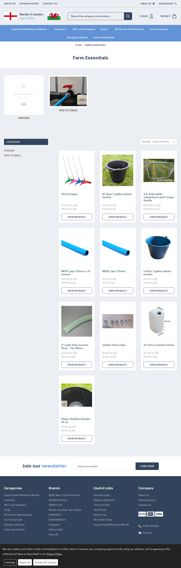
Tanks (105, 29)
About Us (9, 3)
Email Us (146, 3)
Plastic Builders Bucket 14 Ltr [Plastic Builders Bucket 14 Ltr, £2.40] (75, 420)
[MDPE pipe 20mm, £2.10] (118, 247)
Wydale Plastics (58, 499)
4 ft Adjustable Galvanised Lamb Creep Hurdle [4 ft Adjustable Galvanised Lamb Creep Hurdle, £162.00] (158, 197)
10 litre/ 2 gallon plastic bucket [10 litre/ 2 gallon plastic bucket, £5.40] (117, 195)
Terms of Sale (102, 504)
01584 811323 (166, 3)
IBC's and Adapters (84, 29)
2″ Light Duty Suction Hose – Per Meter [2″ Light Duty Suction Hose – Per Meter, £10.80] (74, 346)
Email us (147, 532)
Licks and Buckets (103, 37)
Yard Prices (100, 509)
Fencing (9, 150)
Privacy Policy (54, 553)
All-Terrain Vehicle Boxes (129, 29)
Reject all (25, 562)
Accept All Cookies (46, 562)
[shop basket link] (168, 16)
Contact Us (49, 3)
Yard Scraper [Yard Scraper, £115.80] (69, 194)
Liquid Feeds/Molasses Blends (30, 29)
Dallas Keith (56, 529)
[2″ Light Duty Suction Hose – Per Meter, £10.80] (77, 321)
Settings (10, 562)
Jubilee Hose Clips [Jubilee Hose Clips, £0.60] (114, 344)
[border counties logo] (32, 16)
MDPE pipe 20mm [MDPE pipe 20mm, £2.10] (113, 271)
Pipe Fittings (12, 155)
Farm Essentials (159, 29)
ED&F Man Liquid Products (64, 495)
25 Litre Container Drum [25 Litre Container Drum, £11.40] (158, 344)
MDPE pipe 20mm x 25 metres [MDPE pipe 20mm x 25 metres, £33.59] (75, 273)
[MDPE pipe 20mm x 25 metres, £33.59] (77, 247)
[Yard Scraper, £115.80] (77, 170)
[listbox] (164, 141)
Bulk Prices (100, 514)
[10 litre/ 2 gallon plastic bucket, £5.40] (118, 170)
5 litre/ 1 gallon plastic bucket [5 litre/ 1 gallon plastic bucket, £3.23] (157, 273)
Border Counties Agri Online (65, 509)
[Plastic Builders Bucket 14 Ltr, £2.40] (77, 395)
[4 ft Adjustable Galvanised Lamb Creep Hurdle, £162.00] (159, 170)
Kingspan (54, 524)
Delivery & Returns (104, 499)
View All (53, 534)
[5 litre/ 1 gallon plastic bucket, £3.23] (159, 247)
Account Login (102, 495)
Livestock (60, 29)
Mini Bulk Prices (103, 519)
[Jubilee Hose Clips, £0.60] (118, 321)
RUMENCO (55, 514)
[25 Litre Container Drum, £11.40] (159, 321)
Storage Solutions (77, 37)
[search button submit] (128, 16)
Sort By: (146, 141)
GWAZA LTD (55, 504)
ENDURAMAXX (57, 519)
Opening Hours (29, 3)
